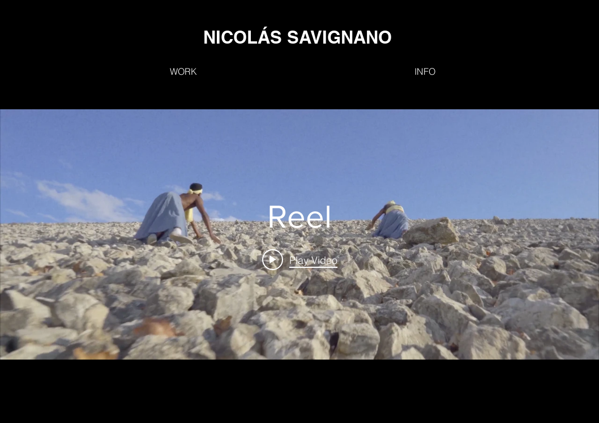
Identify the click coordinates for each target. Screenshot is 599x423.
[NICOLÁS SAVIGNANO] (297, 37)
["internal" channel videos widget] (299, 234)
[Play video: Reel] (299, 259)
